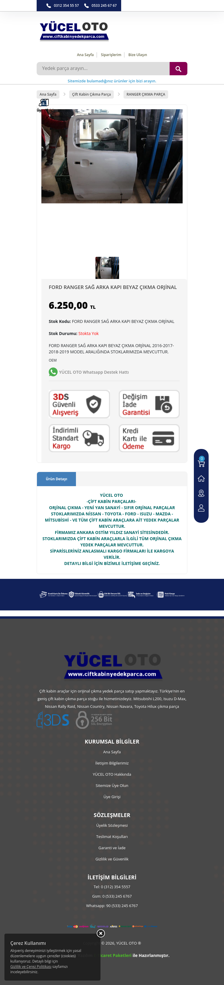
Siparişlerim (111, 54)
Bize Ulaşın (138, 54)
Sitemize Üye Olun (112, 785)
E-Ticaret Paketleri (113, 955)
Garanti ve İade (112, 847)
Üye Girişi (111, 796)
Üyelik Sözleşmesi (112, 825)
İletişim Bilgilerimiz (112, 763)
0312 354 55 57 (66, 5)
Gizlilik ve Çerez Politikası (30, 966)
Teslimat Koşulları (112, 836)
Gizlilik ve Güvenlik (112, 859)
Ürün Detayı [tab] (56, 478)
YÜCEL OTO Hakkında (112, 774)
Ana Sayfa (85, 54)
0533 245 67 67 (104, 5)
